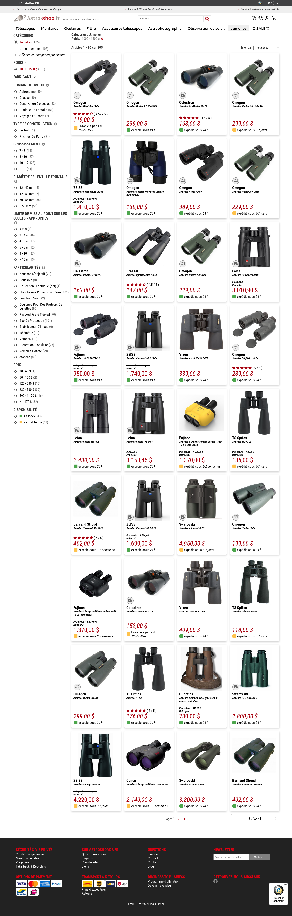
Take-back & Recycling (31, 866)
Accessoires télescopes (122, 28)
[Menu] (285, 885)
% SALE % (260, 28)
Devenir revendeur (160, 885)
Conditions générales (30, 854)
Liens (85, 866)
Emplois (87, 858)
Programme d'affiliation (163, 881)
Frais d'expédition (94, 889)
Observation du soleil (206, 28)
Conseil (153, 858)
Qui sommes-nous (94, 854)
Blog (151, 866)
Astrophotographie (165, 28)
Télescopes (25, 28)
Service (153, 854)
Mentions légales (27, 858)
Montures (49, 28)
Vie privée (22, 862)
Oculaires (72, 28)
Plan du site (90, 862)
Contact (153, 862)
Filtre (91, 28)
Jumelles (238, 28)
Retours (87, 893)
